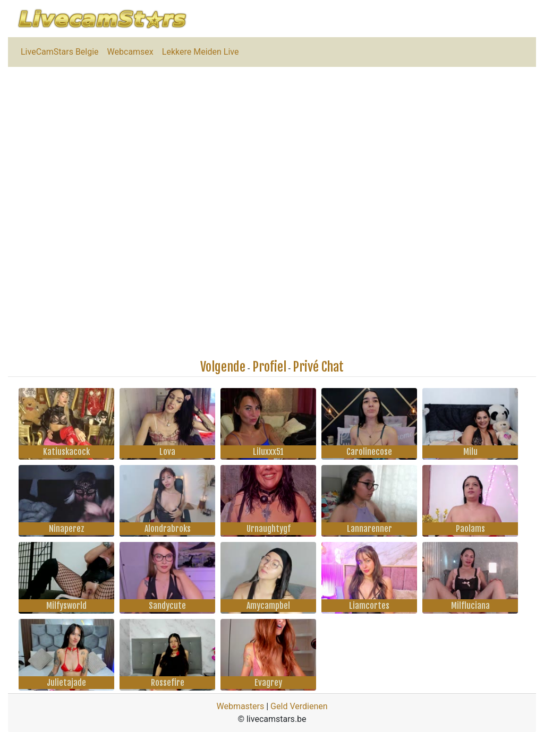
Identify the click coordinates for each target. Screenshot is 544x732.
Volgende (222, 367)
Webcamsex (130, 52)
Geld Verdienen (298, 706)
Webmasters (240, 706)
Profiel (269, 367)
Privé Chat (318, 367)
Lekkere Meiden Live (200, 52)
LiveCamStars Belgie (60, 52)
